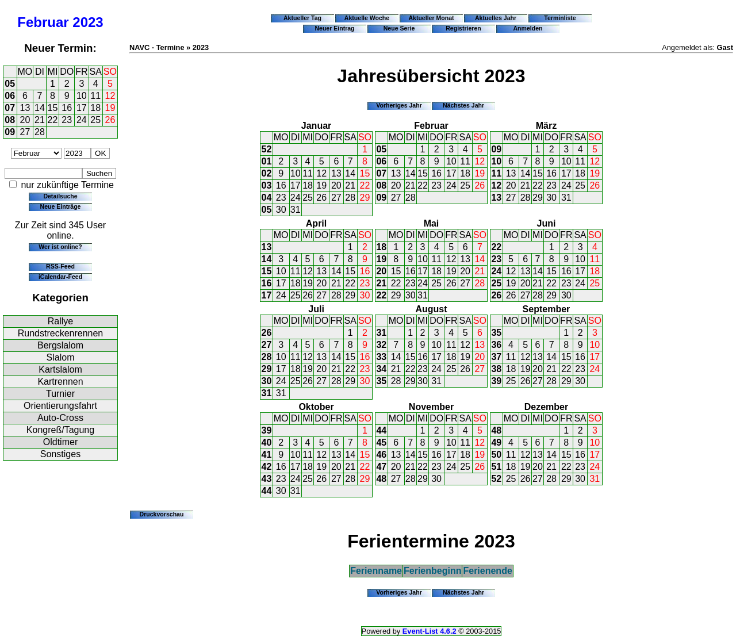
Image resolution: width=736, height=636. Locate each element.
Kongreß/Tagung (60, 430)
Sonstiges (60, 454)
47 (381, 467)
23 (67, 120)
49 (496, 442)
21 (39, 120)
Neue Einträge (60, 206)
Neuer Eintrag (334, 28)
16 (67, 108)
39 (496, 381)
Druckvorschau (162, 514)
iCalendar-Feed (60, 276)
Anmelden (528, 28)
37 (496, 357)
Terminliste (560, 17)
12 (110, 96)
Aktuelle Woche (366, 17)
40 (267, 442)
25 (95, 120)
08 (10, 120)
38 (496, 369)
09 (10, 132)
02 (267, 173)
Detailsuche (60, 196)
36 (496, 345)
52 (267, 149)
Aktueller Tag (302, 17)
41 (267, 454)
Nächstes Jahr (463, 105)
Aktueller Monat (431, 17)
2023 (87, 22)
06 (10, 96)
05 (10, 84)
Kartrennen (60, 381)
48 (381, 479)
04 (267, 197)
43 (267, 479)
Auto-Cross (60, 418)
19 (110, 108)
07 (10, 108)
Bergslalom (60, 345)
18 (95, 108)
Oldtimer (60, 442)
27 (25, 132)
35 (381, 381)
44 (267, 491)
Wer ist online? (60, 246)
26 (110, 120)
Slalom (61, 357)
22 (53, 120)
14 (39, 108)
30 (281, 209)
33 (381, 357)
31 (295, 209)
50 (496, 454)
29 (365, 197)
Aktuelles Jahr (495, 17)
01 (267, 161)
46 (381, 454)
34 (381, 369)
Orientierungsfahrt (60, 406)
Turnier (60, 394)
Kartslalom (60, 369)
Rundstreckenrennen (60, 333)
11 (95, 96)
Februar (42, 22)
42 (267, 467)
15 (53, 108)
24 (81, 120)
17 (81, 108)
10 (81, 96)
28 (39, 132)
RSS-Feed (60, 266)
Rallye (60, 321)
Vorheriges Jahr (399, 105)
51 (496, 467)
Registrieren (463, 28)
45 (381, 442)
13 (25, 108)
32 (381, 345)
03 (267, 185)
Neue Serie (399, 28)
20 (25, 120)
